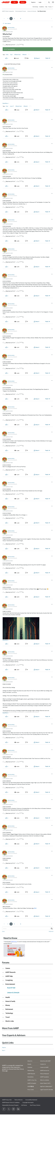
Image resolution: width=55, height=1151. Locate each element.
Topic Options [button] (8, 23)
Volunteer (30, 1067)
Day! (11, 54)
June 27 (12, 106)
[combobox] (27, 928)
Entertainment (10, 984)
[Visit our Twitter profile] (9, 1109)
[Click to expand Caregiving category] (3, 980)
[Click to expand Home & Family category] (3, 1001)
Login (40, 2)
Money (7, 1005)
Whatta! (24, 54)
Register (33, 2)
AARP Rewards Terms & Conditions (11, 1102)
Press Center (31, 1089)
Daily (7, 54)
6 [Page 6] (20, 18)
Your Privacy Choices (35, 1105)
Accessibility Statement (31, 1099)
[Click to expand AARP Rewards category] (3, 972)
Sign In (3, 1050)
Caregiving (9, 980)
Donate (29, 1064)
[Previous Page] (4, 18)
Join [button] (14, 2)
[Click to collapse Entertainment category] (3, 984)
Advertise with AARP (45, 1061)
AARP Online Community (8, 11)
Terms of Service (18, 1099)
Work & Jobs (9, 1021)
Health (7, 997)
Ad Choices (24, 1105)
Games (7, 968)
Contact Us (43, 1064)
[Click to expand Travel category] (3, 1017)
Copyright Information (28, 1102)
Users (3, 931)
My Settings (35, 6)
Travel (7, 1017)
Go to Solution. (11, 49)
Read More (5, 103)
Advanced (51, 931)
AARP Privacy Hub (7, 1099)
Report (38, 58)
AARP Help (9, 976)
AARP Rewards (10, 972)
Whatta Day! (17, 54)
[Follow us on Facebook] (4, 1109)
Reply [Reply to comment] (46, 109)
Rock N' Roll (11, 988)
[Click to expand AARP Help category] (3, 976)
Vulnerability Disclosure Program (10, 1105)
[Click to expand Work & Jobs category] (3, 1021)
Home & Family (10, 1001)
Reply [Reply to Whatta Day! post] (47, 58)
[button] (53, 2)
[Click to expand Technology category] (3, 1013)
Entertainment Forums (20, 11)
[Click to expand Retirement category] (3, 1009)
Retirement (9, 1009)
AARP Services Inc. (44, 1070)
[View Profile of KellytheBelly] (11, 27)
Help (46, 6)
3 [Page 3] (14, 18)
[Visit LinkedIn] (18, 1109)
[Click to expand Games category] (3, 968)
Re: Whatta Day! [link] (42, 11)
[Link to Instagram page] (13, 1109)
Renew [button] (22, 2)
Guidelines (41, 6)
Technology (9, 1013)
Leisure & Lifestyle (31, 11)
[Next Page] (51, 18)
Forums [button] (50, 6)
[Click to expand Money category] (3, 1005)
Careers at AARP (44, 1067)
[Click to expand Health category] (3, 997)
